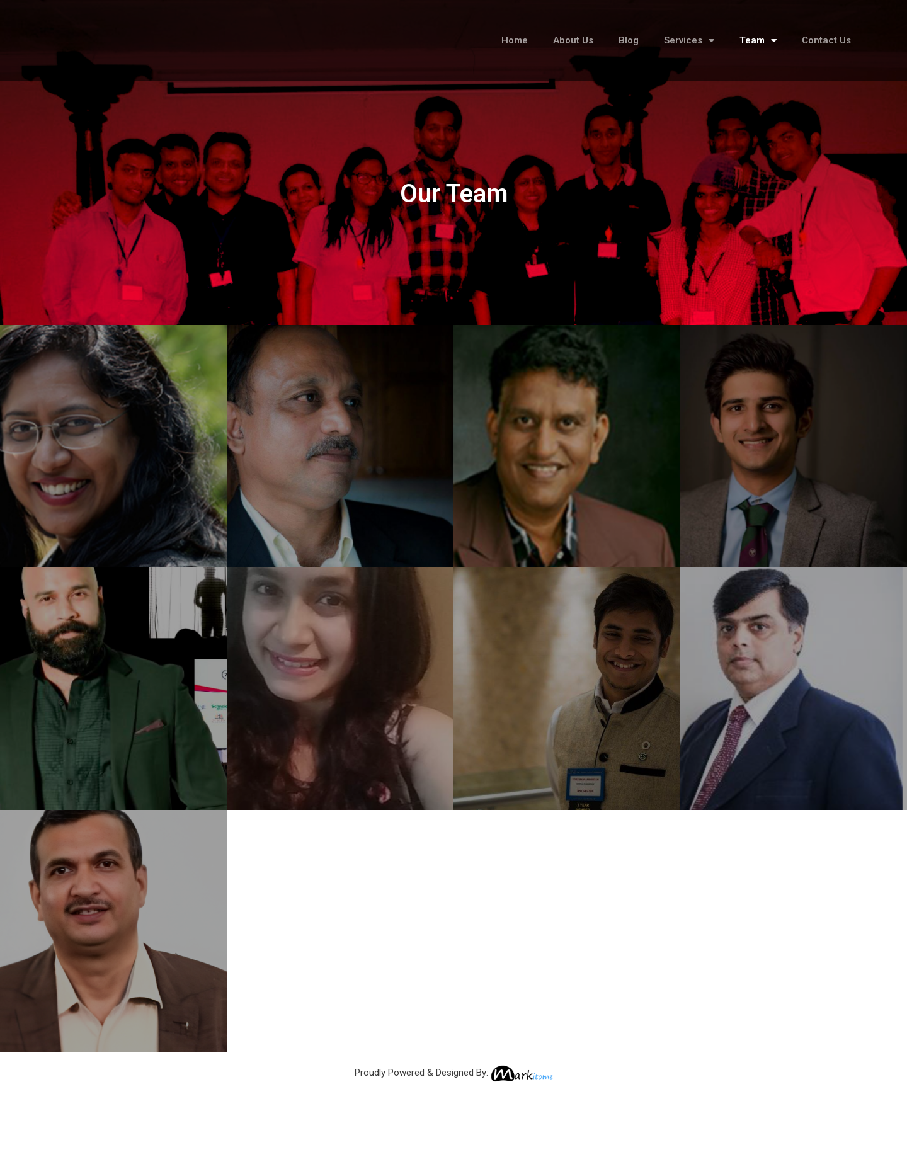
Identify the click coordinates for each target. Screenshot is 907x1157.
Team (758, 42)
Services (689, 42)
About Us (573, 42)
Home (514, 42)
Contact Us (826, 42)
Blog (629, 42)
